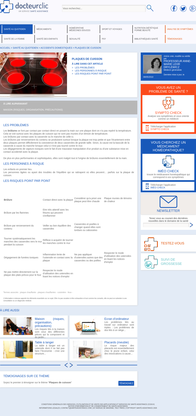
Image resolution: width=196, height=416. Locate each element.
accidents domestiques (56, 47)
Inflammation (49, 254)
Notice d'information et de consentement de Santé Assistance (98, 406)
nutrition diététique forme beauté (146, 29)
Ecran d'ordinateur (116, 319)
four (39, 275)
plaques (37, 133)
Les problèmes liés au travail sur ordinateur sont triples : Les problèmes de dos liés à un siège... (103, 326)
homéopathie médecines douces (79, 29)
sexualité (74, 39)
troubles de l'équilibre (54, 172)
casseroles (69, 142)
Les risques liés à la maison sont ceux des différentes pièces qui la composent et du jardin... (33, 327)
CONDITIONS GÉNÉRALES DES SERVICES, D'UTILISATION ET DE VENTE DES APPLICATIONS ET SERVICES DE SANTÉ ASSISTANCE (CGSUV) (98, 404)
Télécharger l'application (168, 128)
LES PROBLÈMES (85, 67)
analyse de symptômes (180, 29)
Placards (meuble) (116, 342)
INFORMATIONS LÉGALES (49, 408)
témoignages (174, 39)
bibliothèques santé (146, 39)
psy (104, 39)
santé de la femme (14, 39)
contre (72, 145)
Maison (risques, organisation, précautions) (33, 109)
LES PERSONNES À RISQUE (91, 70)
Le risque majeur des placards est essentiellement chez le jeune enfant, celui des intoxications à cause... (103, 349)
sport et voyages (112, 29)
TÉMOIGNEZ (126, 383)
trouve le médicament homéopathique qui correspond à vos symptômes (168, 166)
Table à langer (44, 342)
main (72, 130)
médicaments (44, 29)
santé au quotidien (14, 29)
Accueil (5, 47)
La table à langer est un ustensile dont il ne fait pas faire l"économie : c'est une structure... (33, 349)
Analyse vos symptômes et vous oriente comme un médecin (168, 108)
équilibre (62, 225)
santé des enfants (47, 39)
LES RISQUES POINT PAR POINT (93, 73)
